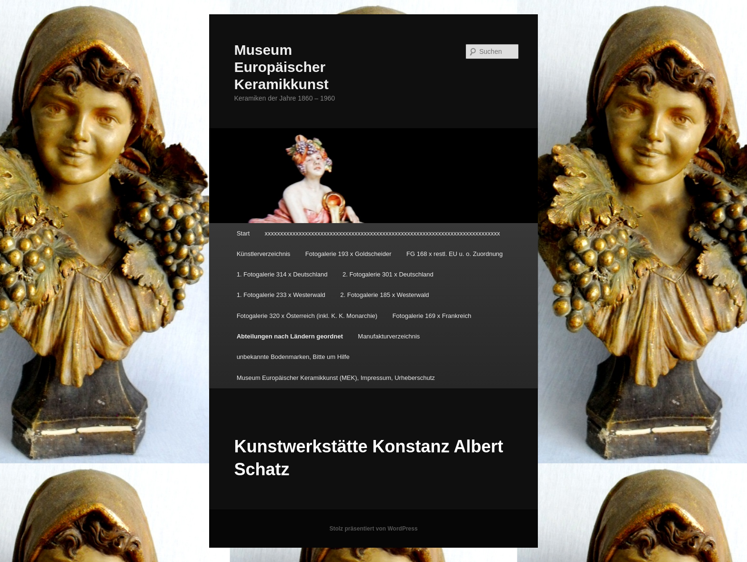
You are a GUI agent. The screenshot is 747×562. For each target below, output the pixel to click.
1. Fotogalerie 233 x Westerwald (281, 294)
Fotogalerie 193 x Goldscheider (348, 253)
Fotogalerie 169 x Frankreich (432, 315)
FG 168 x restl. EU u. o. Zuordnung (454, 253)
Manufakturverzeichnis (389, 336)
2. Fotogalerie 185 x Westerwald (384, 294)
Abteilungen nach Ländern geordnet (290, 336)
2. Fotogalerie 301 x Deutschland (388, 274)
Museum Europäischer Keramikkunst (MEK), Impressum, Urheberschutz (336, 377)
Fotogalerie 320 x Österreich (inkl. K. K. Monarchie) (307, 315)
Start (243, 233)
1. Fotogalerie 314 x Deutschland (282, 274)
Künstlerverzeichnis (264, 253)
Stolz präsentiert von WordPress (373, 528)
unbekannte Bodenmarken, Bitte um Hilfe (293, 356)
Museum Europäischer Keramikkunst (281, 67)
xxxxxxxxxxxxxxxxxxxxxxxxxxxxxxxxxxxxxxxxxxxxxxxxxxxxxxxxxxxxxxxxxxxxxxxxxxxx (382, 233)
